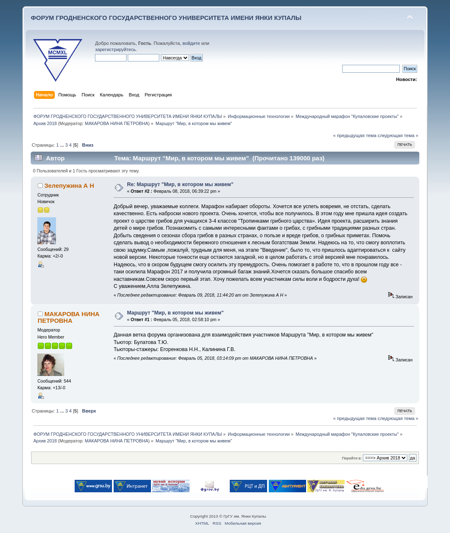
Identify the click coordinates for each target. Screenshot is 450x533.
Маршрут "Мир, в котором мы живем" (175, 313)
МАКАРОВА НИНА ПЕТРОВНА (116, 123)
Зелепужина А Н (69, 185)
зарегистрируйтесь (115, 49)
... (62, 144)
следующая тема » (398, 135)
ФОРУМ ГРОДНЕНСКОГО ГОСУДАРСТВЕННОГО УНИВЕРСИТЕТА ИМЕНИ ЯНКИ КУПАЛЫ (166, 17)
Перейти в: (352, 458)
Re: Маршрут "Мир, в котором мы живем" (180, 184)
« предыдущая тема (354, 135)
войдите (191, 43)
